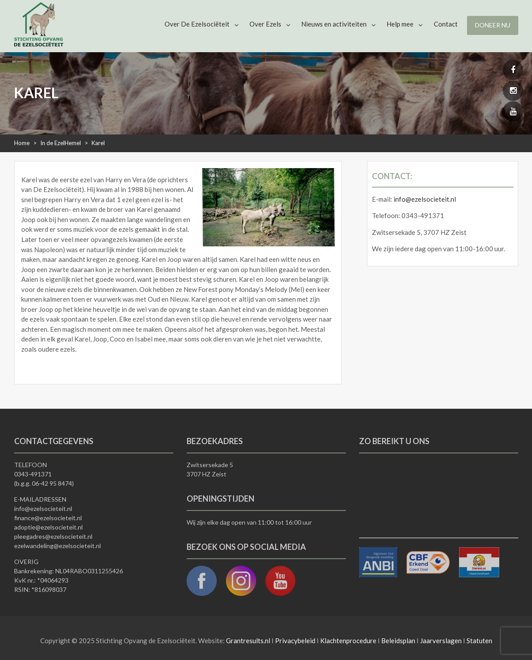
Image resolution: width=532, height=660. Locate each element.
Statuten (479, 641)
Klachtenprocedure (348, 641)
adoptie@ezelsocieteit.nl (48, 527)
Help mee (400, 24)
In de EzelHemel (60, 142)
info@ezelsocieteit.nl (425, 199)
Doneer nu (492, 25)
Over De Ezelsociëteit (197, 24)
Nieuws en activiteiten (334, 24)
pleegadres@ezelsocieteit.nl (53, 536)
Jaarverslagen (441, 641)
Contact (446, 24)
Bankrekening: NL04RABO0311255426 (68, 571)
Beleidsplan (398, 641)
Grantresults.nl (248, 641)
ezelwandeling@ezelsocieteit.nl (57, 545)
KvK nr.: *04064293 (41, 580)
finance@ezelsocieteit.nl (48, 518)
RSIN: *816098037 (40, 589)
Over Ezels (265, 24)
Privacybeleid (295, 641)
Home (22, 142)
